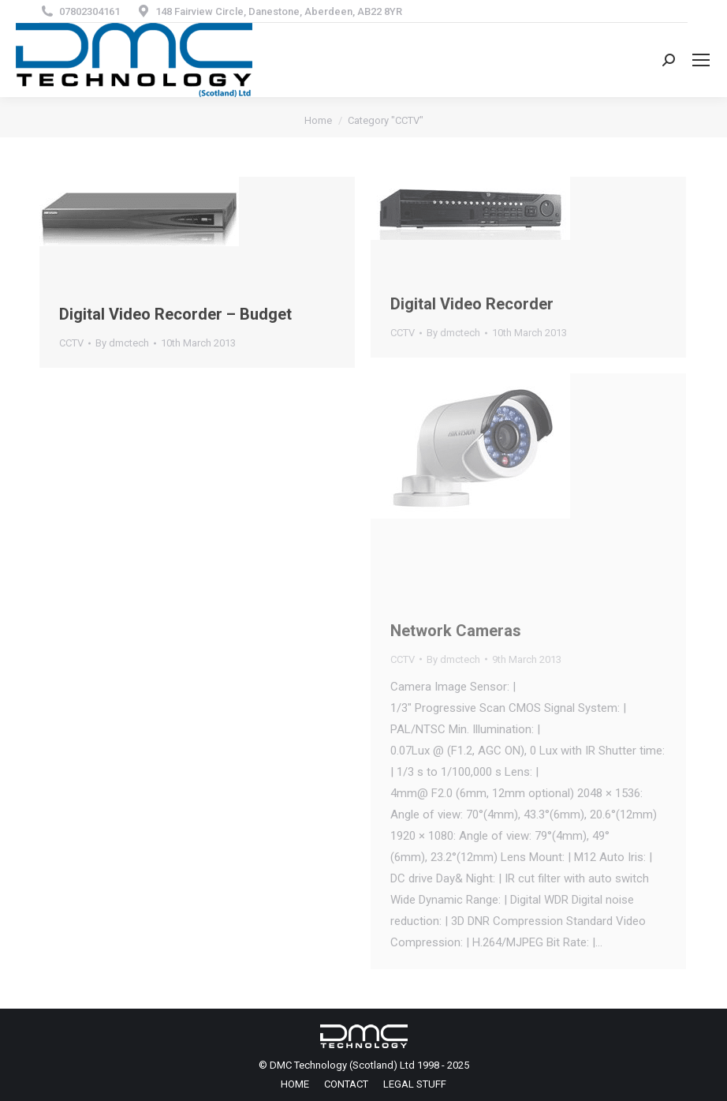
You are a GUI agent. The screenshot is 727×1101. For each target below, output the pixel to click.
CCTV (71, 343)
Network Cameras (455, 630)
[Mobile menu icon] (701, 60)
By (122, 343)
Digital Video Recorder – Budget (175, 314)
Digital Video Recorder (472, 303)
